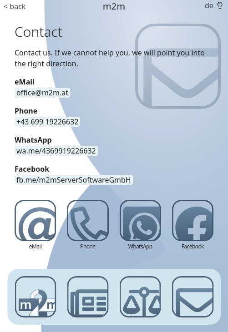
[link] (56, 151)
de (209, 5)
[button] (218, 5)
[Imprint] (140, 296)
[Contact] (192, 296)
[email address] (42, 93)
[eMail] (35, 226)
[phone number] (47, 122)
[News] (87, 296)
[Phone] (87, 226)
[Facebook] (192, 226)
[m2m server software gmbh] (35, 296)
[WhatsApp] (140, 226)
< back (14, 6)
